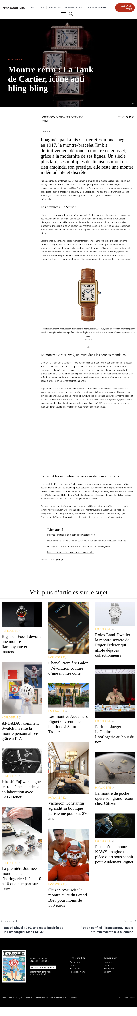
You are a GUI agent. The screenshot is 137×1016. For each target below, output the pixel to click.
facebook (109, 962)
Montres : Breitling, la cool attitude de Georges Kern (71, 535)
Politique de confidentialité (35, 998)
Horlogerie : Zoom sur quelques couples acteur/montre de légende (78, 546)
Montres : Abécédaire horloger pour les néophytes (70, 552)
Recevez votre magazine (42, 967)
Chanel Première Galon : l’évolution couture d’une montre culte (68, 668)
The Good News (96, 7)
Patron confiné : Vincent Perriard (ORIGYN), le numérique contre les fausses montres (86, 540)
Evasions (55, 7)
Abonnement (72, 998)
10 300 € (88, 340)
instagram (109, 968)
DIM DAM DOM (129, 998)
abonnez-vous (126, 7)
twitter (107, 965)
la (112, 251)
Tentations (37, 7)
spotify (107, 972)
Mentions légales (8, 998)
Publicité (49, 998)
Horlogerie (15, 59)
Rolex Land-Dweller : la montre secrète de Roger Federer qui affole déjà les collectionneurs (114, 645)
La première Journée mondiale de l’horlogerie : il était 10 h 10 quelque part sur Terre (21, 878)
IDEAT (120, 998)
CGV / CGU (20, 998)
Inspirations (73, 7)
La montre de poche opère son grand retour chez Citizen (114, 798)
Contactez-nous (60, 998)
